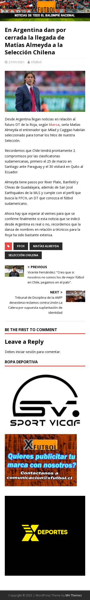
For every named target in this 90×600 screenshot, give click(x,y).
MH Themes (74, 595)
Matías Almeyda (46, 246)
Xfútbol (36, 62)
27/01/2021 (16, 62)
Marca (54, 124)
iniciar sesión (26, 351)
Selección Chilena (23, 255)
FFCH (20, 246)
